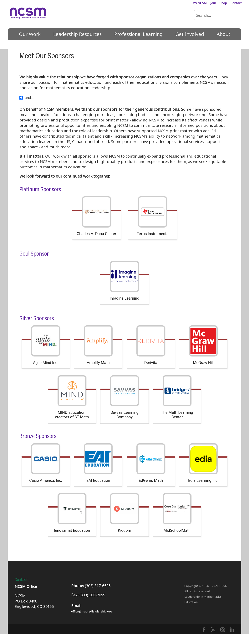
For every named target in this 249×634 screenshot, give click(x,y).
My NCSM (199, 3)
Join (213, 3)
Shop (223, 3)
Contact (236, 3)
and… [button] (26, 97)
